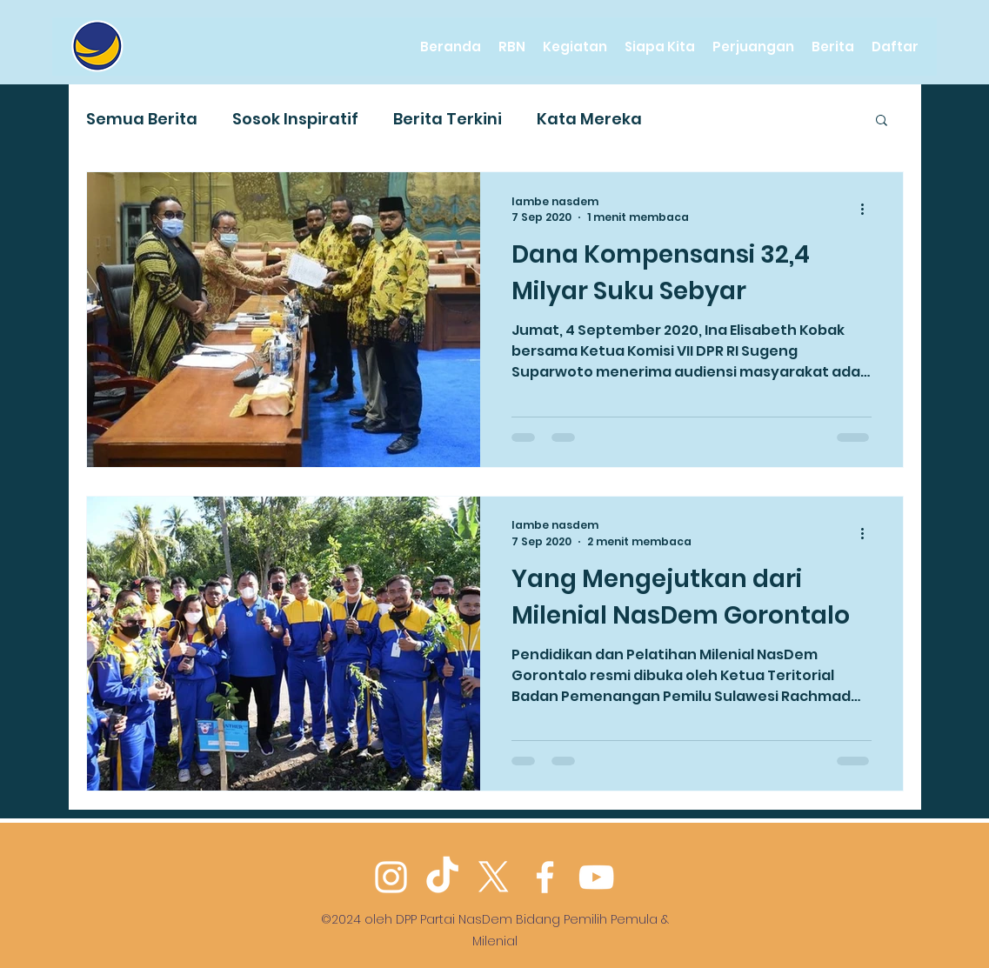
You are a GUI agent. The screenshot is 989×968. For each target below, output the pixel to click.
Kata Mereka (589, 119)
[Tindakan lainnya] (869, 209)
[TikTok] (442, 877)
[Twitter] (493, 877)
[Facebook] (545, 877)
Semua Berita (141, 119)
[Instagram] (391, 877)
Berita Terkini (447, 119)
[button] (881, 121)
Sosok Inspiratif (295, 119)
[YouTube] (596, 877)
